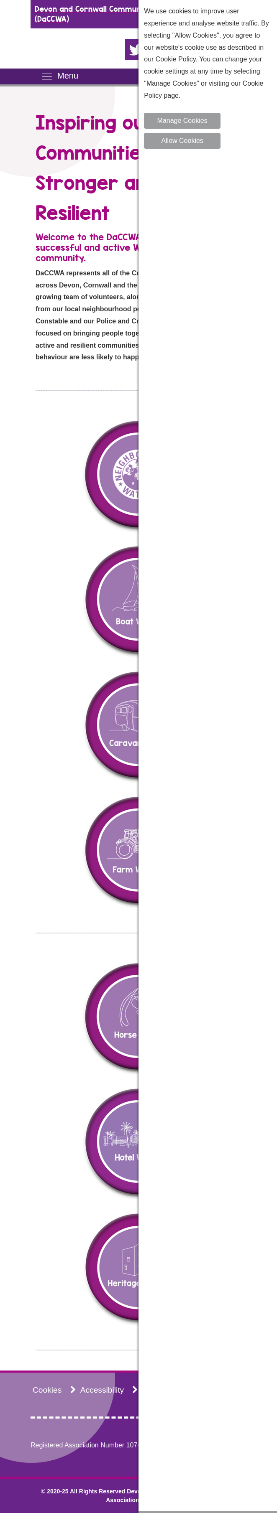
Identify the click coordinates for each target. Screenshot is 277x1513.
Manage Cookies (182, 120)
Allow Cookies (182, 140)
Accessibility (109, 1390)
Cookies (54, 1390)
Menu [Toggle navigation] (59, 76)
